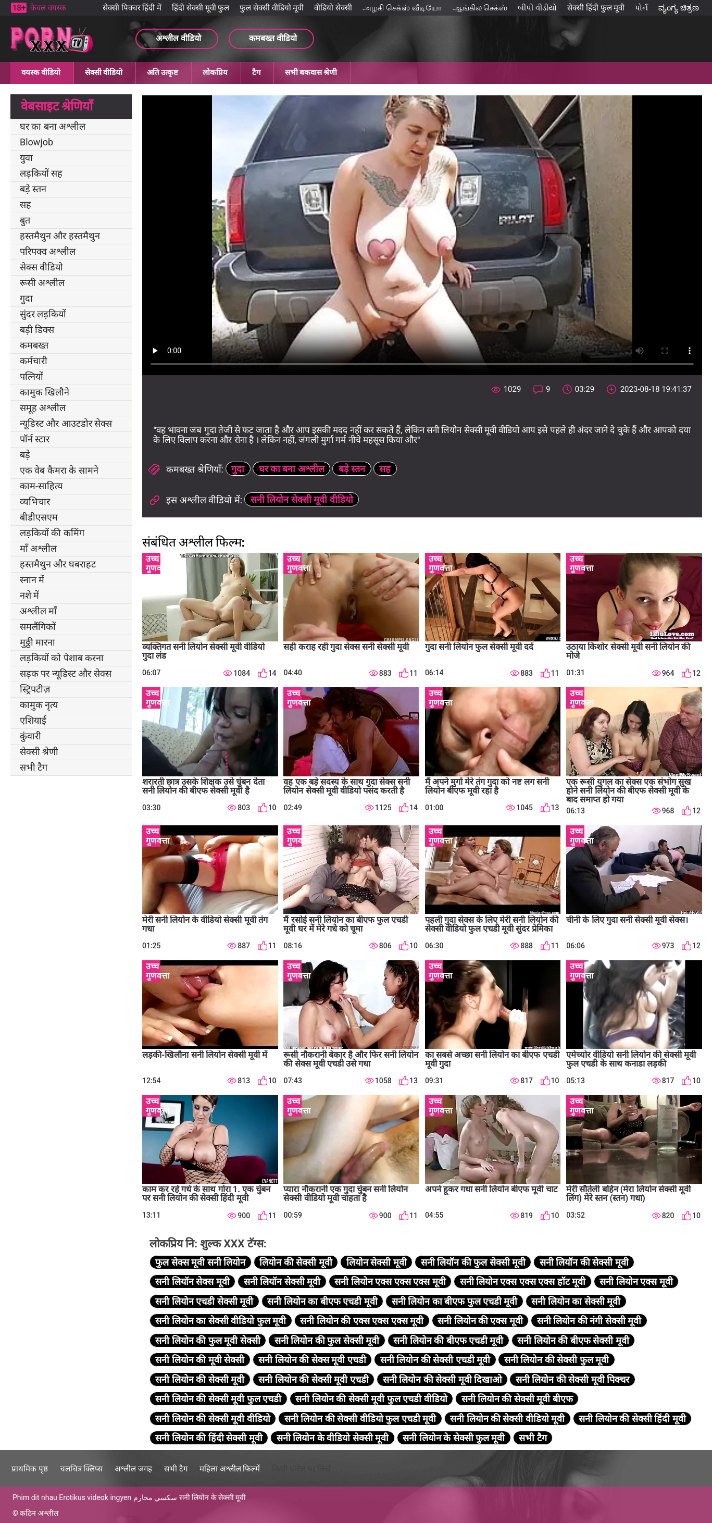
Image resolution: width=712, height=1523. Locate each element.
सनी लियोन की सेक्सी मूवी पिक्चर (572, 1379)
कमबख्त (34, 345)
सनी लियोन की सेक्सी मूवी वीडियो (212, 1418)
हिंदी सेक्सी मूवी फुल (200, 8)
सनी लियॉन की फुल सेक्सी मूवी (473, 1262)
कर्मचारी (33, 360)
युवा (26, 157)
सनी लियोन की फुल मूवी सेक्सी (207, 1340)
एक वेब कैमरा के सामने (59, 470)
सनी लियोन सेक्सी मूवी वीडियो (302, 499)
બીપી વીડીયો (537, 8)
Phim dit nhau (35, 1497)
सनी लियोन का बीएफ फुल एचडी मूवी (455, 1301)
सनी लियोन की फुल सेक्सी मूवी (326, 1340)
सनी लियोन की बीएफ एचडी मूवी (448, 1340)
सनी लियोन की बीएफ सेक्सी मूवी (573, 1340)
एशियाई (33, 720)
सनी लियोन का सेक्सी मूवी (575, 1301)
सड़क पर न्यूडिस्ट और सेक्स (65, 673)
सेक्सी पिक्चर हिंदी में (132, 8)
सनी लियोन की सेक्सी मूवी (199, 1379)
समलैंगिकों (38, 626)
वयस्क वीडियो (40, 72)
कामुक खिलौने (44, 392)
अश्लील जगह (133, 1469)
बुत (25, 220)
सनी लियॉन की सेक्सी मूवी (584, 1262)
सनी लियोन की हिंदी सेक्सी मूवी (208, 1437)
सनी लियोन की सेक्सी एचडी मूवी (435, 1359)
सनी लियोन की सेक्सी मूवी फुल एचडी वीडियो (371, 1398)
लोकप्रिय (215, 72)
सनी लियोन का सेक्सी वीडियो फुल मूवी (220, 1320)
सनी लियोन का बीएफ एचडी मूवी (322, 1301)
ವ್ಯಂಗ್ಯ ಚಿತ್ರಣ (678, 8)
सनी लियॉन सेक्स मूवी (192, 1281)
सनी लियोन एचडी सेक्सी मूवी (204, 1301)
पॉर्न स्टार (34, 439)
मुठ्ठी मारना (37, 642)
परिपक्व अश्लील (48, 251)
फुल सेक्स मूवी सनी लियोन (200, 1262)
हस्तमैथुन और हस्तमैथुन (60, 235)
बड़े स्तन (33, 188)
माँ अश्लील (38, 548)
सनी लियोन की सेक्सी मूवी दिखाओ (442, 1379)
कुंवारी (30, 735)
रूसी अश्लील (42, 282)
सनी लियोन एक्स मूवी (635, 1281)
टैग (256, 72)
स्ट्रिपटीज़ (35, 689)
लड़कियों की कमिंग (52, 532)
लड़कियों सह (41, 173)
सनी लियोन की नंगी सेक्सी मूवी (589, 1320)
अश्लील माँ (38, 610)
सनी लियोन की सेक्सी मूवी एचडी (313, 1379)
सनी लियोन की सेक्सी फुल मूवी (556, 1359)
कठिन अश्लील (39, 1513)
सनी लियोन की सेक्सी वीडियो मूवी (507, 1418)
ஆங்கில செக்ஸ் (480, 8)
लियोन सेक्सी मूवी (376, 1262)
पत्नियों (31, 376)
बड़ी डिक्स (37, 329)
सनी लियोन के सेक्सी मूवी (212, 1497)
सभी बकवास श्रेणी (311, 72)
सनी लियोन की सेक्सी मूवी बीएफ (517, 1398)
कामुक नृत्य (39, 704)
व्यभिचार (35, 501)
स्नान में (32, 579)
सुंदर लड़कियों (43, 313)
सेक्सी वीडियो (103, 72)
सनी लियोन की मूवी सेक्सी (199, 1359)
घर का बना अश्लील (52, 126)
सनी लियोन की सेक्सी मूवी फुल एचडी (218, 1398)
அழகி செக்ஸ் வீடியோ (402, 8)
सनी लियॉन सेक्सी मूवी (282, 1281)
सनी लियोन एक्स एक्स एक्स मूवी (389, 1281)
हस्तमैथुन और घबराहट (58, 564)
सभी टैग (33, 767)
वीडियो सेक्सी (333, 8)
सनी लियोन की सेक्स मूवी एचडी (312, 1359)
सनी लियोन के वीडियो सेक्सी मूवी (333, 1437)
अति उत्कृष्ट (162, 72)
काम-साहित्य (41, 485)
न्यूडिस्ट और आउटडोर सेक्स (66, 423)
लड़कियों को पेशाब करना (62, 657)
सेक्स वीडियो (41, 267)
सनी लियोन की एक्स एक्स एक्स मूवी (361, 1320)
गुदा (26, 298)
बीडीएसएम (39, 517)
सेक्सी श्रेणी (39, 751)
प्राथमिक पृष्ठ (29, 1469)
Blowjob (36, 142)
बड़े (25, 454)
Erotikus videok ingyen (95, 1497)
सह (25, 204)
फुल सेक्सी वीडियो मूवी (272, 8)
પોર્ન (641, 8)
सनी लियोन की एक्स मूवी (480, 1320)
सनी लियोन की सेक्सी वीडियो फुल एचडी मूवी (360, 1418)
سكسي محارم (155, 1497)
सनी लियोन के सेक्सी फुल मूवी (454, 1437)
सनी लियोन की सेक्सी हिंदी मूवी (632, 1418)
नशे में (29, 595)
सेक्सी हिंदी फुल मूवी (595, 8)
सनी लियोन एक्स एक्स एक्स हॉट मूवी (523, 1281)
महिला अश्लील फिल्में (229, 1469)
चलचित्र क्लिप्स (81, 1469)
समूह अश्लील (43, 407)
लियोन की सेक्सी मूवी (295, 1262)
